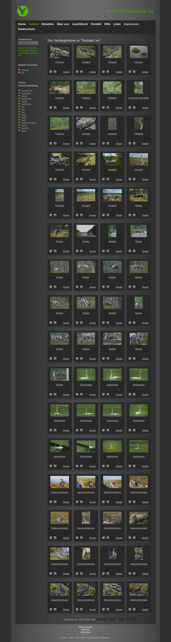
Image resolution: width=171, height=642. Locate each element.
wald (23, 120)
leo (22, 72)
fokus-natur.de (130, 11)
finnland (25, 70)
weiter (129, 619)
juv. (23, 106)
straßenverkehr (28, 122)
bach (23, 130)
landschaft (26, 98)
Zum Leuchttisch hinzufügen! (55, 71)
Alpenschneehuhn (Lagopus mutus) (52, 502)
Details (66, 72)
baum (24, 117)
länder (24, 96)
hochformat (26, 90)
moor (23, 114)
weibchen (26, 93)
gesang (25, 128)
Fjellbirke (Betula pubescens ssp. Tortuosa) (52, 107)
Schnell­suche (25, 39)
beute (24, 125)
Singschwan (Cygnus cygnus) (78, 394)
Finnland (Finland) (52, 71)
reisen (24, 101)
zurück (104, 619)
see (23, 112)
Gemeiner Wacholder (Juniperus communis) (131, 107)
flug (23, 109)
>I (135, 619)
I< (98, 619)
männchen (26, 104)
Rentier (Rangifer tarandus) (131, 215)
